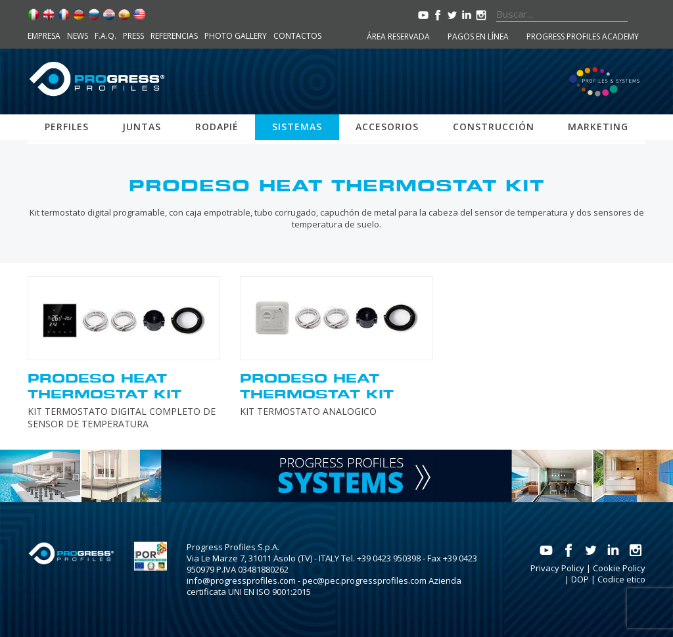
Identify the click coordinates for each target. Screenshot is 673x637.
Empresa (44, 35)
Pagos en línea (478, 36)
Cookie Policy (619, 568)
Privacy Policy (557, 568)
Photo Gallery (235, 35)
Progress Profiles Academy (582, 36)
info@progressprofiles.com (241, 580)
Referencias (174, 35)
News (77, 35)
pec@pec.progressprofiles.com (364, 580)
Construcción (493, 126)
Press (133, 35)
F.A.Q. (105, 35)
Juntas (141, 126)
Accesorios (387, 126)
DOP (580, 579)
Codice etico (621, 579)
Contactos (297, 35)
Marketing (598, 126)
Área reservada (398, 36)
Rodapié (217, 126)
